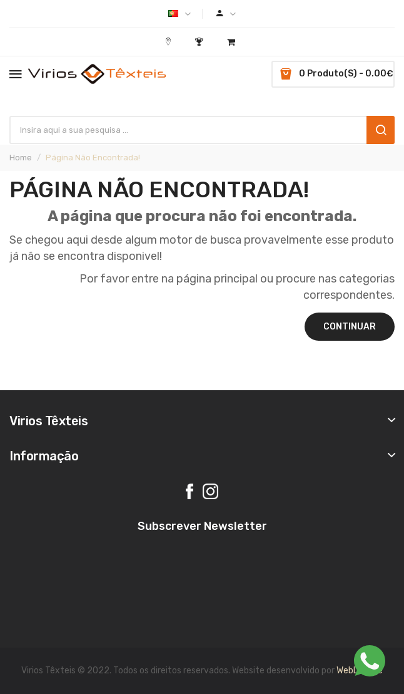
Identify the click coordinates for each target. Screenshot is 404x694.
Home (20, 157)
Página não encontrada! (93, 157)
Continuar (349, 326)
